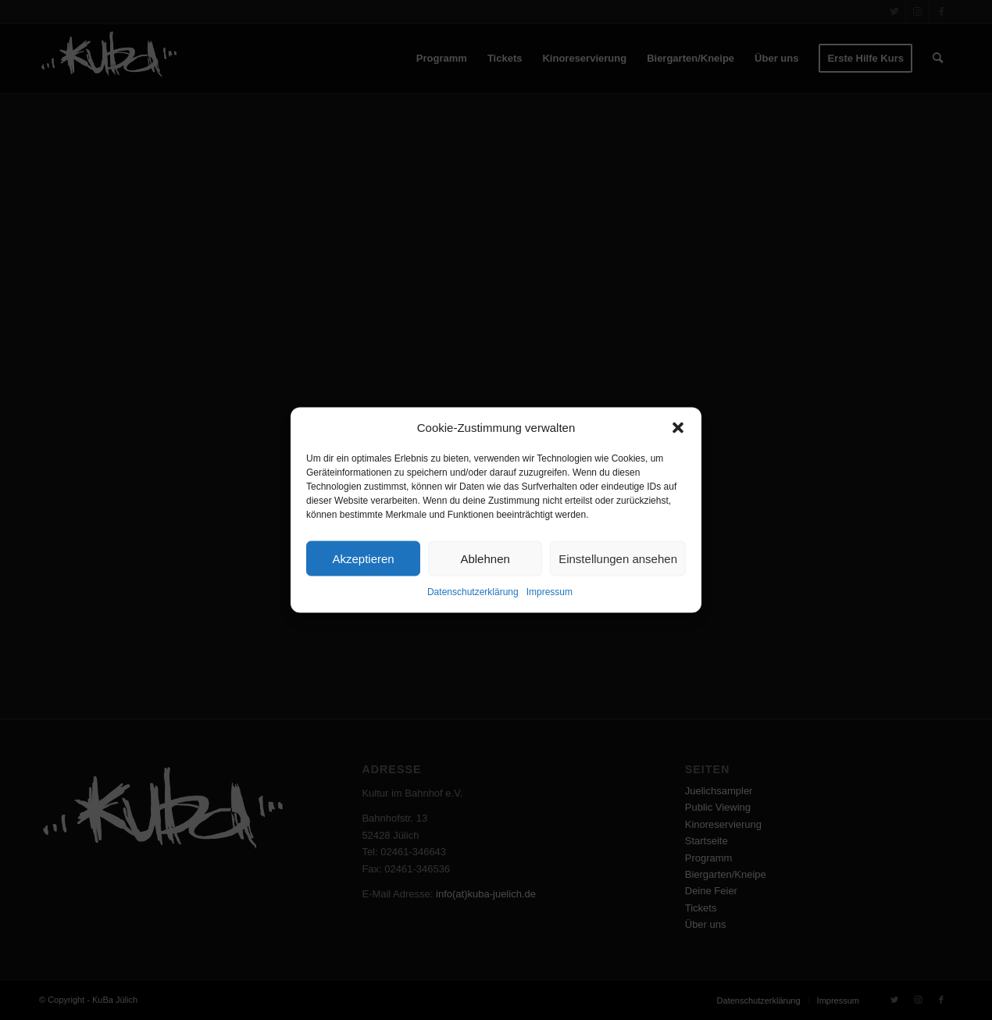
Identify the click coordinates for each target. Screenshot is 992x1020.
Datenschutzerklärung (473, 592)
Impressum (549, 592)
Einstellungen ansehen (617, 558)
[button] (678, 427)
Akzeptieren (363, 558)
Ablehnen (484, 558)
